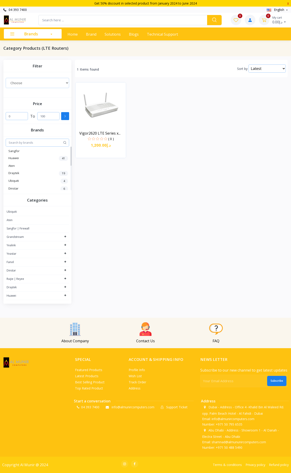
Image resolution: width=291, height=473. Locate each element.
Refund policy (279, 465)
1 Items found (88, 69)
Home (73, 34)
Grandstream (15, 237)
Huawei (11, 296)
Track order (137, 382)
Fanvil (10, 262)
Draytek (12, 287)
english (276, 9)
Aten (10, 220)
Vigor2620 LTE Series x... (99, 133)
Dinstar (11, 270)
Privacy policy (255, 465)
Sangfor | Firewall (18, 228)
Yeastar (11, 254)
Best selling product (90, 382)
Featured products (88, 370)
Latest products (86, 376)
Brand (91, 34)
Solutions (113, 34)
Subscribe (277, 381)
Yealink (11, 245)
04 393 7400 (15, 9)
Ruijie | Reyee (15, 279)
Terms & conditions (227, 465)
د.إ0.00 (279, 20)
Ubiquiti (12, 212)
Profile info (137, 370)
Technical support (162, 34)
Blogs (134, 34)
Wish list (135, 376)
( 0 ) (111, 139)
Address (134, 388)
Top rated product (89, 388)
